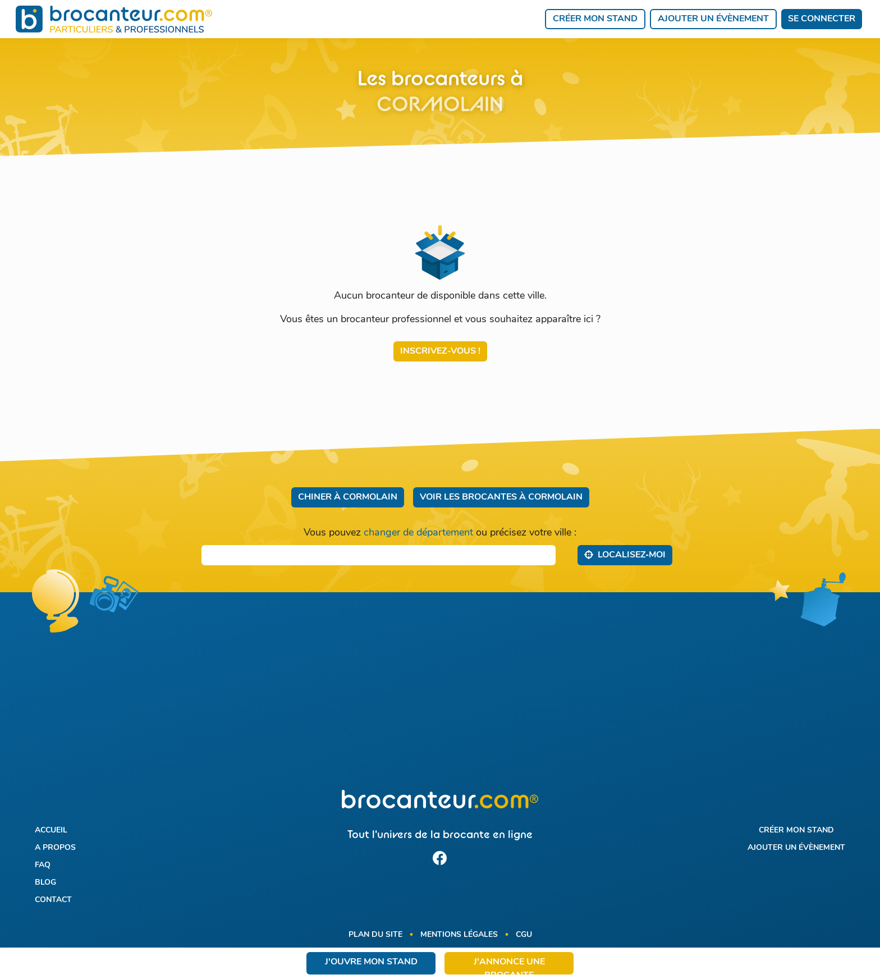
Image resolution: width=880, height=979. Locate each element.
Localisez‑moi (625, 555)
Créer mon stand (595, 19)
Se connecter (821, 19)
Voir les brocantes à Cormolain (501, 497)
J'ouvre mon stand (371, 962)
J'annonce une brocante (509, 966)
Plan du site (375, 935)
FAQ (43, 865)
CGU (524, 935)
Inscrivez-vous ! (440, 351)
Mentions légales (459, 935)
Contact (53, 900)
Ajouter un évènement (713, 19)
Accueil (51, 830)
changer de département (418, 533)
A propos (55, 848)
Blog (45, 883)
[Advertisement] (439, 697)
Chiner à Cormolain (347, 497)
